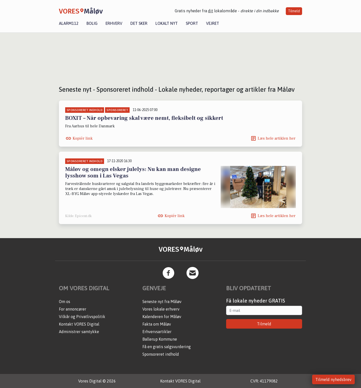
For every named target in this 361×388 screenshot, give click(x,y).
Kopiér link (83, 138)
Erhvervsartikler (156, 331)
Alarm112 (68, 23)
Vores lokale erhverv (160, 309)
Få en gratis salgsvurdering (166, 346)
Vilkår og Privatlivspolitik (82, 316)
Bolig (92, 23)
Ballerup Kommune (159, 339)
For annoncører (72, 309)
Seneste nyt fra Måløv (162, 301)
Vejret (212, 23)
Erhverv (114, 23)
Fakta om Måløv (156, 324)
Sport (192, 23)
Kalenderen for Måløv (161, 316)
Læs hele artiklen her (277, 138)
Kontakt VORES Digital (79, 324)
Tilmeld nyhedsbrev (333, 379)
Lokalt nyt (166, 23)
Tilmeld (294, 11)
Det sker (138, 23)
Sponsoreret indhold (160, 354)
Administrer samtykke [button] (79, 331)
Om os (64, 301)
